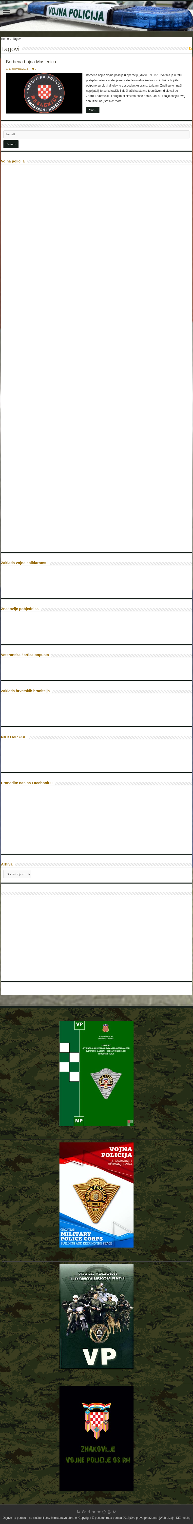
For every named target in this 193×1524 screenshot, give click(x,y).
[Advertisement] (40, 940)
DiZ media (183, 1518)
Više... (92, 110)
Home (5, 39)
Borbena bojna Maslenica (31, 61)
